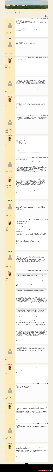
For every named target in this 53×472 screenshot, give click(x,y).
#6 (47, 115)
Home (7, 10)
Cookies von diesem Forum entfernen (44, 470)
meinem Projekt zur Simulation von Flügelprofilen (30, 43)
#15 (47, 364)
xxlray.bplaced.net (11, 53)
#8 (47, 157)
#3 (47, 57)
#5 (47, 96)
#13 (47, 270)
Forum (11, 10)
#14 (47, 344)
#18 (47, 423)
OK (51, 470)
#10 (47, 200)
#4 (47, 76)
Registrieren (15, 10)
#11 (47, 219)
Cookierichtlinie (17, 468)
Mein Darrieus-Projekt (19, 42)
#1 (47, 18)
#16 (47, 383)
